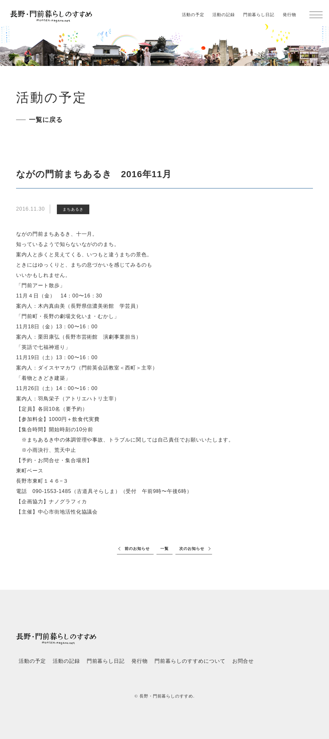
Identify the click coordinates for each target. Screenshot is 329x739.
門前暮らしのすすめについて (190, 661)
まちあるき (73, 209)
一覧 (164, 548)
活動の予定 (193, 14)
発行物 (289, 14)
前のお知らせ (137, 548)
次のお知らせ (191, 548)
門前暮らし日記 (259, 14)
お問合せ (243, 661)
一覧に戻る (46, 119)
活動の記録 (223, 14)
